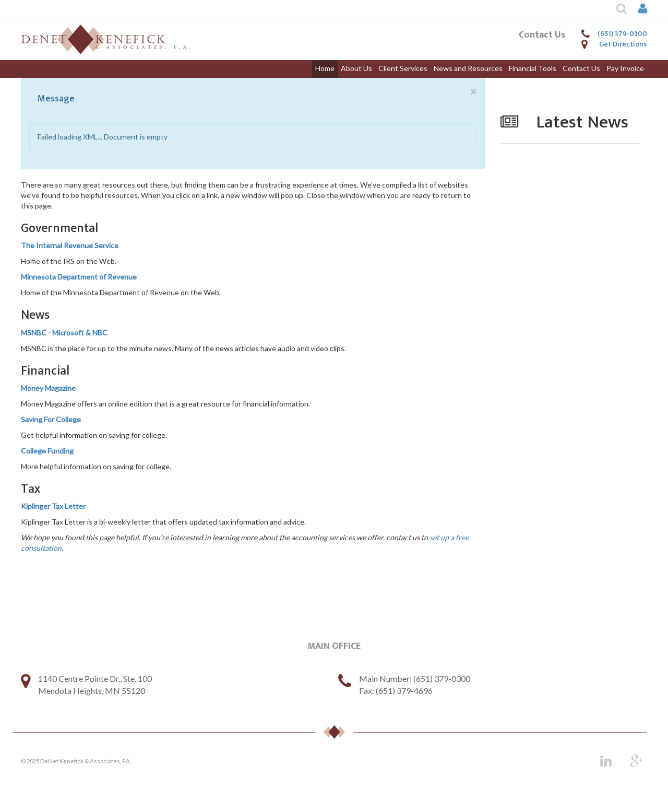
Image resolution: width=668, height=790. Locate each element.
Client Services (402, 68)
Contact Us (581, 68)
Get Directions (623, 44)
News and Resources (468, 68)
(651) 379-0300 (622, 34)
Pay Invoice (625, 68)
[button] (616, 9)
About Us (356, 68)
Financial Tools (532, 68)
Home (325, 68)
